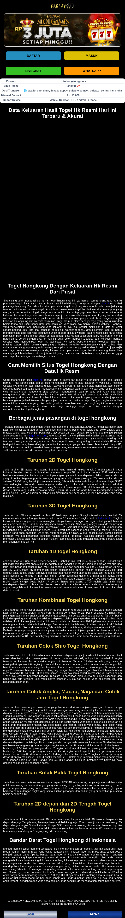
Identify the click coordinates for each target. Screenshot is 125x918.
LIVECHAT (33, 71)
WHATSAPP (92, 71)
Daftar (33, 55)
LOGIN (30, 914)
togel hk (37, 379)
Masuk (92, 55)
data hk (105, 303)
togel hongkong (38, 435)
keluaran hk (105, 518)
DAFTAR (94, 914)
